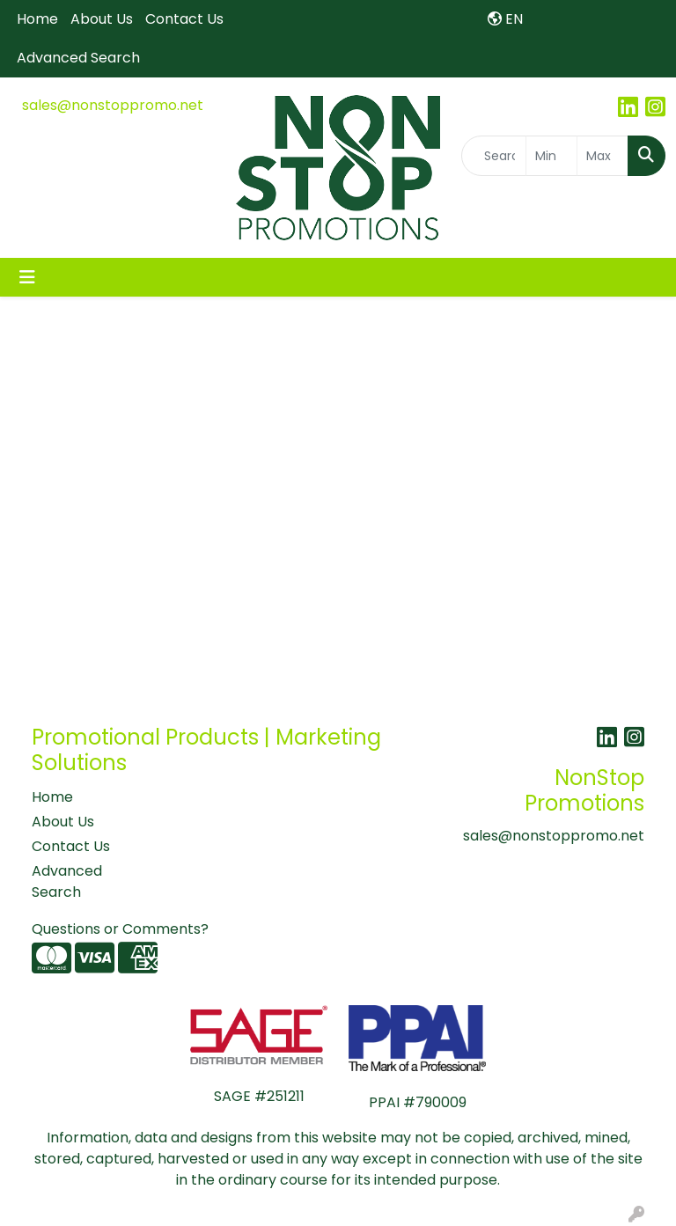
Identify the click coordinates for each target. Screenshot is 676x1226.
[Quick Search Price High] (602, 156)
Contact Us (184, 19)
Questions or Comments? (120, 929)
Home (37, 19)
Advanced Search (78, 58)
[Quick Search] (493, 156)
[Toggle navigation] (27, 277)
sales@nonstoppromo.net (112, 105)
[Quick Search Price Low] (551, 156)
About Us (101, 19)
